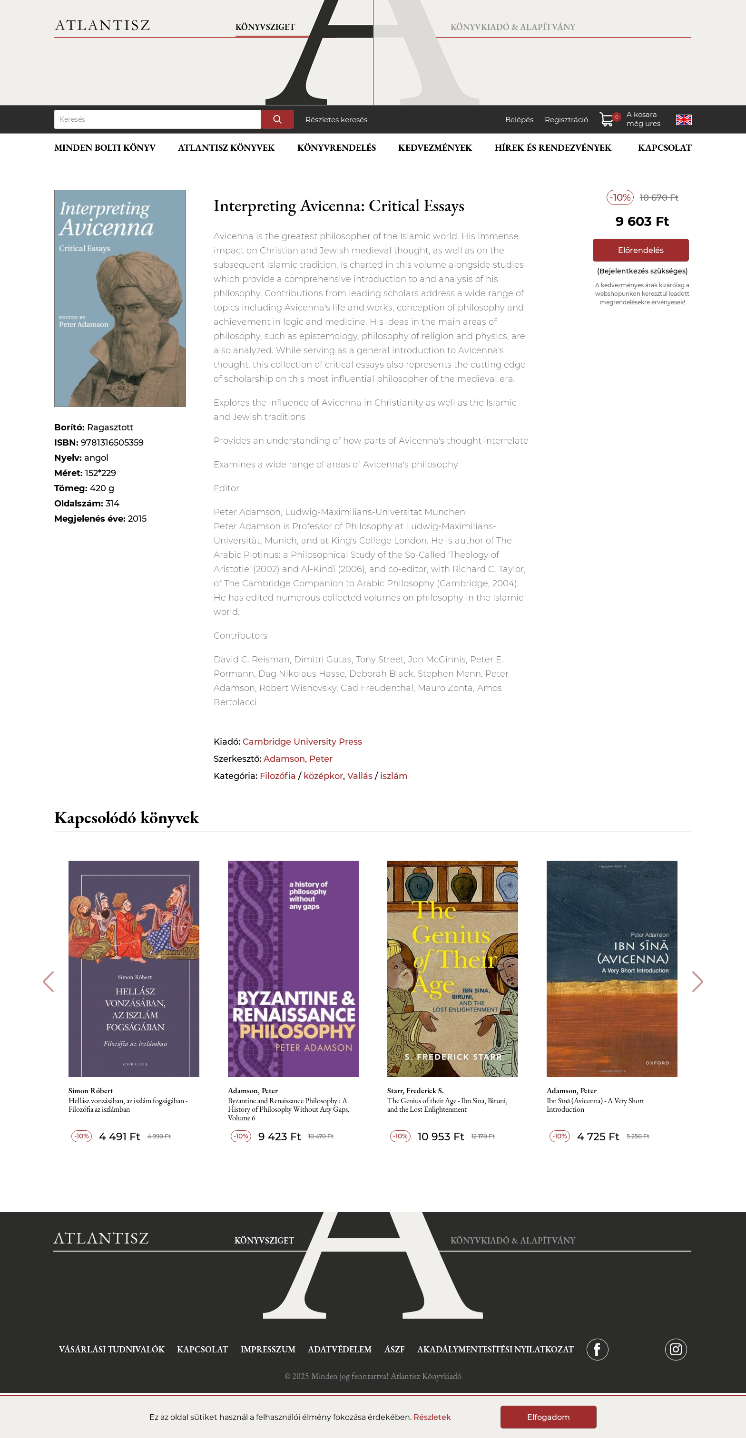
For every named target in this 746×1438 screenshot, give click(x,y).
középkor (323, 776)
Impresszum (268, 1349)
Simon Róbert (91, 1091)
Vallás (360, 776)
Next (698, 982)
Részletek (432, 1417)
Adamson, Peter (298, 759)
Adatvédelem (340, 1349)
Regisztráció (566, 119)
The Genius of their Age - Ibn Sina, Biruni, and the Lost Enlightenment (447, 1105)
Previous (48, 982)
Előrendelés (641, 250)
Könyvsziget (265, 26)
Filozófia (278, 776)
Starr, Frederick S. (415, 1091)
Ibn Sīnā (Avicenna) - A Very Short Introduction (595, 1105)
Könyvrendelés (336, 148)
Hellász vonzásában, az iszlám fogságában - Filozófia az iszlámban (128, 1105)
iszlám (394, 776)
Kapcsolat (665, 148)
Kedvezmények (435, 148)
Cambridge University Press (302, 742)
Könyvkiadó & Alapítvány (513, 26)
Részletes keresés (336, 119)
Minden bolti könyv (105, 148)
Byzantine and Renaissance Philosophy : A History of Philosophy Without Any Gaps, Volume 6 (289, 1110)
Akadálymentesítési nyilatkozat (495, 1349)
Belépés (519, 119)
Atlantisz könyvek (226, 148)
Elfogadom (548, 1417)
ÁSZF (394, 1349)
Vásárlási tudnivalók (112, 1349)
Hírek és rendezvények (553, 148)
